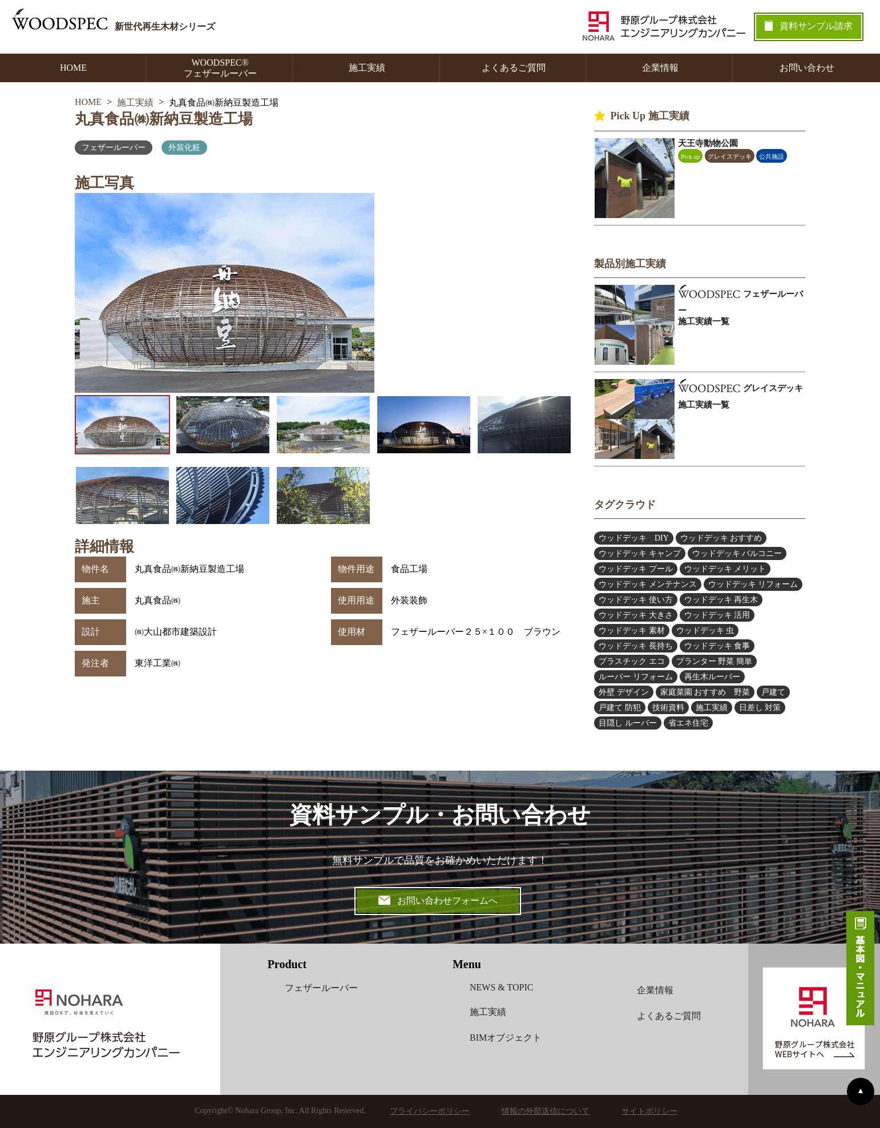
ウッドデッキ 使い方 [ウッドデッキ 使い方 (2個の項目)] (636, 599)
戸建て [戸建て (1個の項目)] (773, 692)
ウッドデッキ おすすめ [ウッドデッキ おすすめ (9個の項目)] (721, 538)
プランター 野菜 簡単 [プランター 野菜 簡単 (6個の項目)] (714, 661)
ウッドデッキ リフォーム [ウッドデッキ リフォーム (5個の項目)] (753, 584)
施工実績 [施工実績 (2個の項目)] (712, 707)
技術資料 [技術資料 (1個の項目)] (668, 707)
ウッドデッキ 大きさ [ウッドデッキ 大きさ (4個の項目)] (636, 615)
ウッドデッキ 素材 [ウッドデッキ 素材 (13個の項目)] (632, 630)
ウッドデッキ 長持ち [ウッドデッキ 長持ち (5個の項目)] (636, 646)
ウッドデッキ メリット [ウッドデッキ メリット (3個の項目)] (725, 569)
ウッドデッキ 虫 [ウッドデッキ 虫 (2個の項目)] (705, 630)
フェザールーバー (114, 147)
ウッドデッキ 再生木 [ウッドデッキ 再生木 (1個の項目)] (721, 599)
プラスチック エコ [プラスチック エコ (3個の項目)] (632, 661)
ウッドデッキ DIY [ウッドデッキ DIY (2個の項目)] (634, 538)
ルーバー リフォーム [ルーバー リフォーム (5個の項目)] (636, 676)
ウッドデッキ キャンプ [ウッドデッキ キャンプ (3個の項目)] (640, 553)
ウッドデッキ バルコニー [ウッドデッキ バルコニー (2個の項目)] (737, 553)
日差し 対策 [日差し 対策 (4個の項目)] (760, 707)
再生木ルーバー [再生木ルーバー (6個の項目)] (712, 676)
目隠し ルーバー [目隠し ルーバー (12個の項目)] (628, 723)
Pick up (690, 156)
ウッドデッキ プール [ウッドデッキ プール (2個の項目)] (636, 569)
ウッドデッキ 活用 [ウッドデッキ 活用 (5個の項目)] (717, 615)
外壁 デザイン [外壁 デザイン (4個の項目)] (624, 692)
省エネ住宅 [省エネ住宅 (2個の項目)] (688, 723)
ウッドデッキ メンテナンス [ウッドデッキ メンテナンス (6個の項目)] (648, 584)
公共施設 (771, 156)
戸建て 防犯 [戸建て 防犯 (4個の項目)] (620, 707)
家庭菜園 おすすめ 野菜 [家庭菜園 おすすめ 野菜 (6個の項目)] (705, 692)
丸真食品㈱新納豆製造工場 (164, 119)
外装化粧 (184, 147)
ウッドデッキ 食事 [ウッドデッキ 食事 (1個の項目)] (717, 646)
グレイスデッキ (730, 156)
